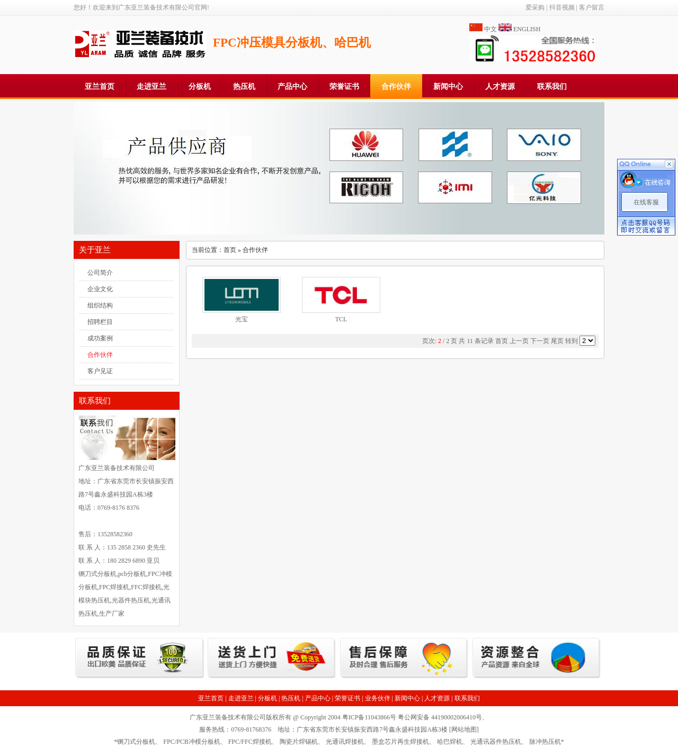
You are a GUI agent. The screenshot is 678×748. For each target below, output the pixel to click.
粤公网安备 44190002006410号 (440, 717)
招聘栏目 (100, 322)
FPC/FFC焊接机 (250, 741)
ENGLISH (526, 29)
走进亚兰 (151, 87)
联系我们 (552, 87)
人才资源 (500, 87)
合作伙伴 (396, 87)
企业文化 (100, 289)
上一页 (519, 341)
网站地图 (464, 729)
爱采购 (535, 7)
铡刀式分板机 (136, 741)
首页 (230, 250)
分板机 (200, 87)
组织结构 (100, 305)
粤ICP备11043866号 (369, 717)
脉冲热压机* (546, 741)
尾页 (557, 341)
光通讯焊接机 (345, 741)
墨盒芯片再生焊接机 (400, 741)
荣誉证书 (344, 87)
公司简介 (100, 272)
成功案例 (100, 338)
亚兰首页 (99, 87)
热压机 (244, 87)
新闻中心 (448, 87)
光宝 (241, 319)
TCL (341, 319)
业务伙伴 (377, 698)
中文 (490, 29)
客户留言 (591, 7)
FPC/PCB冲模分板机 (191, 741)
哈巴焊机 (449, 741)
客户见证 (100, 371)
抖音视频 (562, 7)
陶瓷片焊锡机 (299, 741)
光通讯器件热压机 (495, 741)
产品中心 (292, 87)
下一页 (539, 341)
